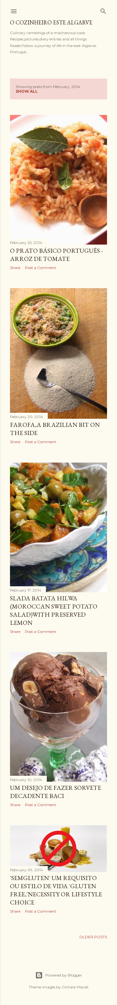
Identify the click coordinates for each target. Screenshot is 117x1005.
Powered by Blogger (58, 975)
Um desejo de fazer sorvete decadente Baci (55, 792)
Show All (27, 91)
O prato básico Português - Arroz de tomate (56, 254)
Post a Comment (40, 267)
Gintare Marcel (75, 987)
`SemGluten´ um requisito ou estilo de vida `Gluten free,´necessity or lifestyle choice (56, 890)
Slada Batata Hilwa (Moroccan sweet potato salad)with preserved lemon (53, 610)
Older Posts (93, 937)
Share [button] (15, 267)
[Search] (103, 10)
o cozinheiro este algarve (51, 22)
